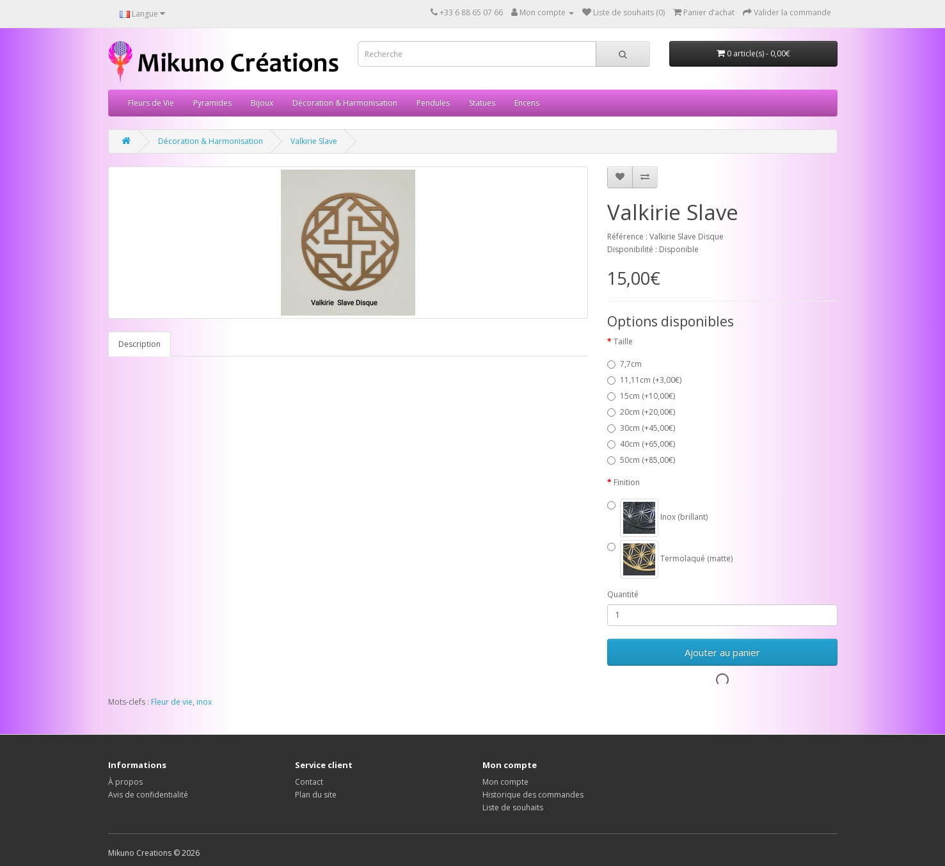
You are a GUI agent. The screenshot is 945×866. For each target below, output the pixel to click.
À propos (125, 781)
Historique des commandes (533, 794)
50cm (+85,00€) (641, 459)
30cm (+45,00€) (641, 427)
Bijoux (262, 102)
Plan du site (316, 794)
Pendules (433, 102)
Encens (526, 102)
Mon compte (505, 781)
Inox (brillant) (657, 518)
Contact (309, 781)
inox (204, 701)
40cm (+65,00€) (641, 443)
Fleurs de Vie (151, 102)
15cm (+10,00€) (641, 395)
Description (139, 344)
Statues (482, 102)
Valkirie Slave (313, 141)
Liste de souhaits (512, 807)
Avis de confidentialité (148, 794)
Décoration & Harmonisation (344, 102)
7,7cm (624, 363)
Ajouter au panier (722, 652)
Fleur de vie (172, 701)
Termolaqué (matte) (670, 559)
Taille (623, 341)
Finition (627, 482)
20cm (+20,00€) (641, 411)
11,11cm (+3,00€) (644, 379)
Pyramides (212, 102)
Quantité (623, 594)
